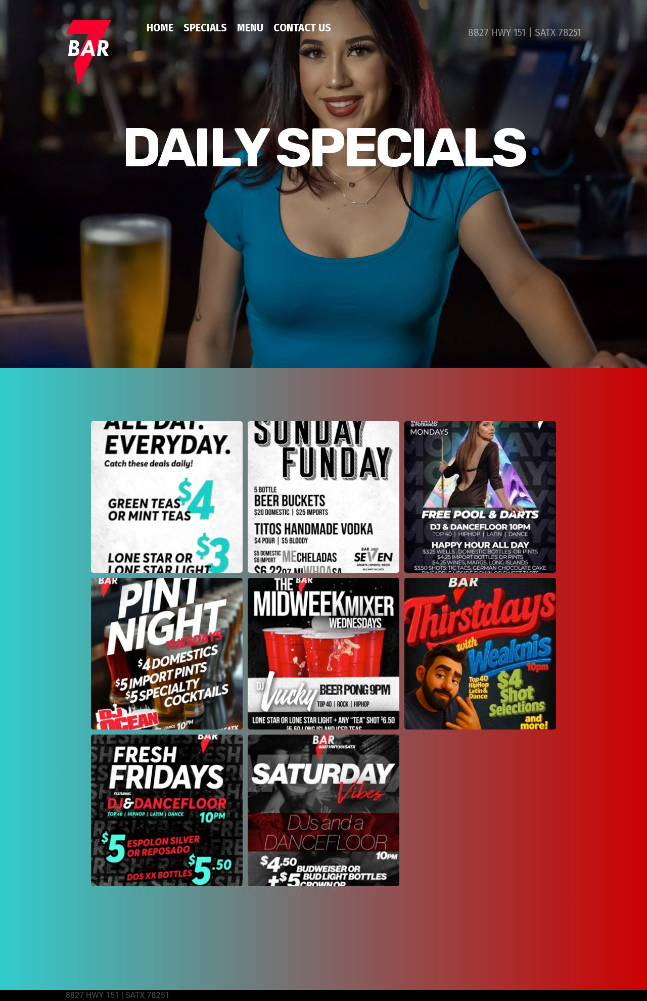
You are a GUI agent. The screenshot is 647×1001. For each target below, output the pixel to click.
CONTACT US (302, 27)
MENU (250, 27)
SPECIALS (205, 27)
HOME (160, 27)
